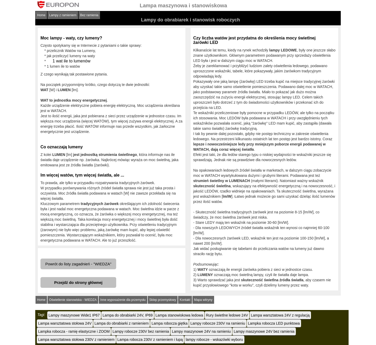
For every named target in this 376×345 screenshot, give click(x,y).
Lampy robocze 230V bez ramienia (141, 331)
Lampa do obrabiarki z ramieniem (122, 323)
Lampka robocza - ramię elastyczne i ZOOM (74, 331)
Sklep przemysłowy (162, 300)
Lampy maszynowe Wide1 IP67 (74, 315)
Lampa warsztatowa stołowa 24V (65, 323)
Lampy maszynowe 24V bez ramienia (264, 331)
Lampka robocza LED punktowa (274, 323)
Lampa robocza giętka (169, 323)
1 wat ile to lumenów (71, 61)
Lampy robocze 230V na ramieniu (217, 323)
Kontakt (185, 300)
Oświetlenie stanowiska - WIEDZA (73, 300)
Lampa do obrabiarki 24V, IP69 (128, 315)
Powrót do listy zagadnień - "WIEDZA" (78, 264)
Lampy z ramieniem (63, 15)
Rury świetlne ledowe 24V (227, 315)
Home (41, 15)
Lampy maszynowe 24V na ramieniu (201, 331)
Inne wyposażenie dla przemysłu (122, 300)
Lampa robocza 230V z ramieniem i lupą (150, 339)
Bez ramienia (89, 15)
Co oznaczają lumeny (61, 147)
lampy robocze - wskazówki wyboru (214, 339)
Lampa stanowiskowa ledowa (179, 315)
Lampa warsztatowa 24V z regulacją (280, 315)
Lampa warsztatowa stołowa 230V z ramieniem (76, 339)
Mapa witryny (203, 300)
